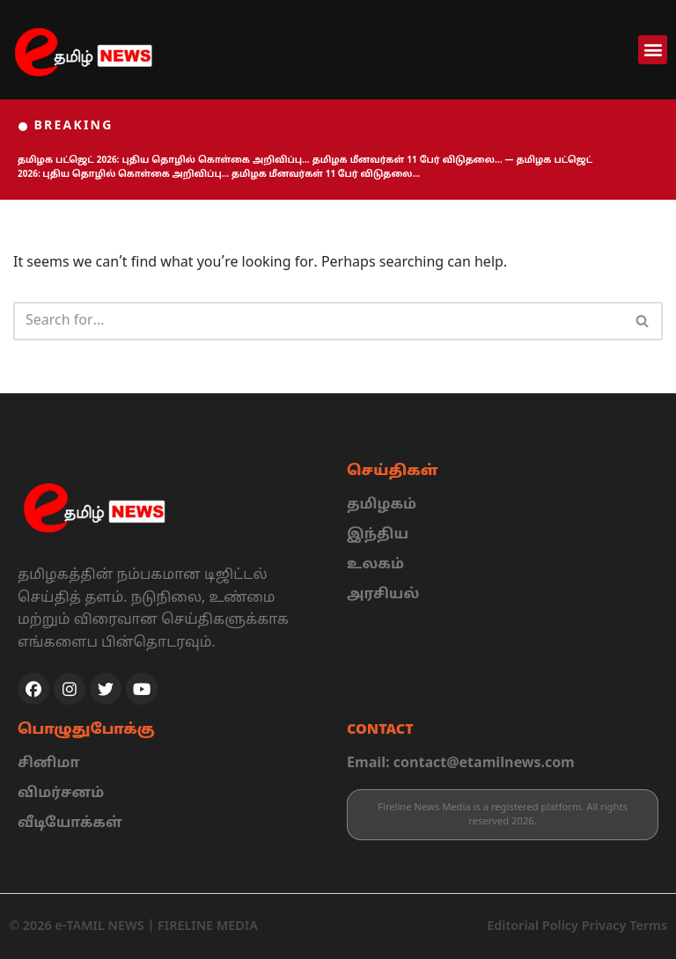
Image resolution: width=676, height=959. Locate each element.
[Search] (318, 321)
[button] (652, 49)
